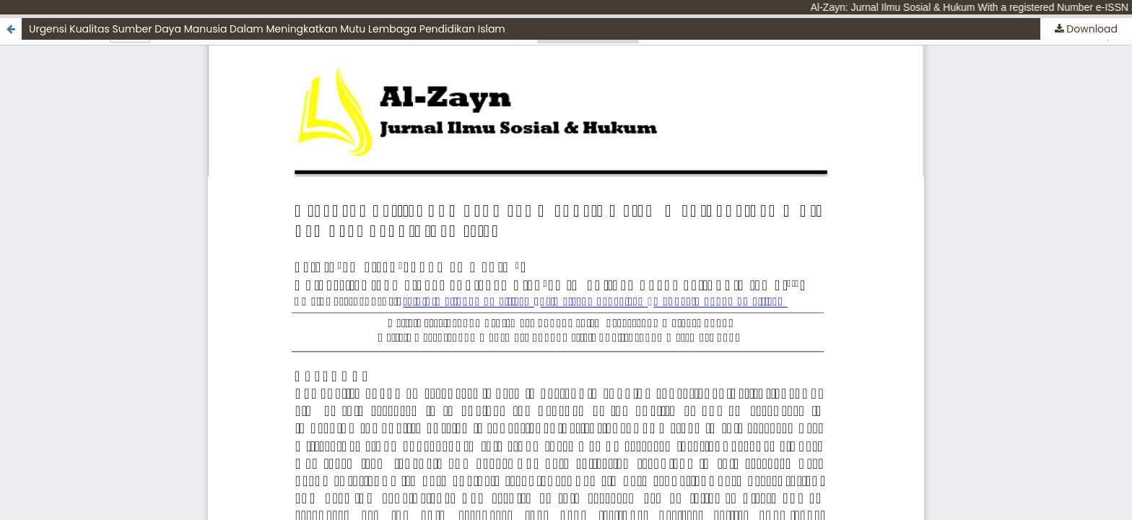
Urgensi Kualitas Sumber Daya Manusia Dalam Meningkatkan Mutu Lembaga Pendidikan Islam (267, 29)
